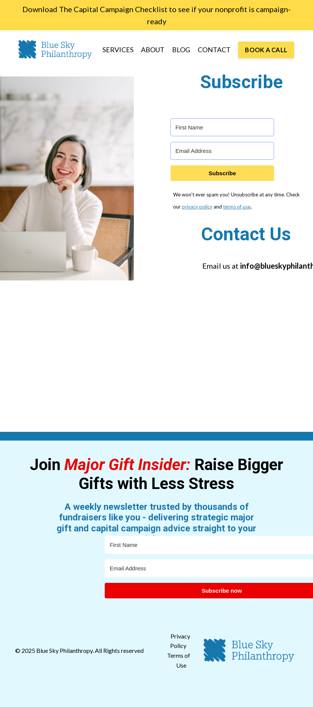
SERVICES (117, 49)
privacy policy (197, 207)
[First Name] (222, 127)
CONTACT (214, 49)
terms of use (236, 207)
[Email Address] (222, 151)
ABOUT (152, 49)
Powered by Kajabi (276, 694)
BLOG (181, 49)
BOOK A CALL (266, 49)
